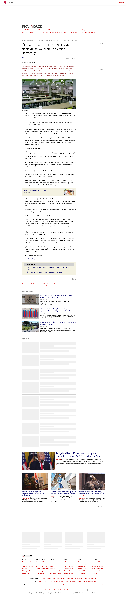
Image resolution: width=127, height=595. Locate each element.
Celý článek (59, 465)
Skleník (79, 581)
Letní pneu (67, 584)
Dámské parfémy (59, 584)
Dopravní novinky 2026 (97, 566)
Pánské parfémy (99, 584)
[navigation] (2, 2)
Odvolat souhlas (83, 590)
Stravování (49, 283)
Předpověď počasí (50, 578)
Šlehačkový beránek (69, 571)
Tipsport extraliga (82, 564)
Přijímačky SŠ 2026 (27, 564)
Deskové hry (75, 584)
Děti (55, 283)
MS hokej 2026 (81, 566)
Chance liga (81, 561)
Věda (37, 32)
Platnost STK (95, 573)
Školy (34, 283)
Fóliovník (84, 581)
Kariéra (45, 590)
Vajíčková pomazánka (55, 573)
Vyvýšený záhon (92, 581)
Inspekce (59, 283)
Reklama (39, 590)
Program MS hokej (82, 568)
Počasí (75, 32)
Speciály (70, 32)
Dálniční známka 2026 (97, 564)
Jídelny (39, 283)
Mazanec (52, 568)
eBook (67, 58)
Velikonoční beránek (69, 561)
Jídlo (44, 283)
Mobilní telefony (40, 584)
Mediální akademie (56, 590)
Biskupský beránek (69, 566)
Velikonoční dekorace (41, 566)
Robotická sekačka (55, 581)
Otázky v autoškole (96, 571)
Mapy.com (42, 578)
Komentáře (63, 30)
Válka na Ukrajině (55, 30)
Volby (41, 30)
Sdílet (73, 58)
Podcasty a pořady (55, 32)
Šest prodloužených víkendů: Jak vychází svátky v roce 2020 (44, 272)
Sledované (93, 32)
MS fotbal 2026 (82, 571)
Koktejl (88, 30)
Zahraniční (47, 30)
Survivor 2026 (69, 578)
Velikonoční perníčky (55, 571)
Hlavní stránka (26, 30)
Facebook (28, 590)
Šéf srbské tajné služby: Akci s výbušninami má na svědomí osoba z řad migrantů (34, 494)
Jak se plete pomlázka (41, 564)
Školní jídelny (31, 258)
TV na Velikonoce (40, 573)
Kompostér (73, 581)
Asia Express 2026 (79, 578)
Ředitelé (53, 286)
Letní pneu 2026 (96, 561)
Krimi (68, 30)
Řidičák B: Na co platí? (97, 568)
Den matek (25, 568)
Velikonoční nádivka (55, 561)
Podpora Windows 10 (90, 578)
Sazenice (39, 581)
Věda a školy (27, 192)
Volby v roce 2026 (26, 561)
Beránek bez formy (69, 573)
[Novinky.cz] (32, 26)
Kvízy (65, 32)
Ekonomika (78, 30)
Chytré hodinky (89, 584)
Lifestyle (84, 30)
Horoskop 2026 (26, 573)
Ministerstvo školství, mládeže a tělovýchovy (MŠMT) (35, 286)
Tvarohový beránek (69, 564)
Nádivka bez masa (54, 564)
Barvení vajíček (40, 561)
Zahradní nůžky (65, 581)
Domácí (38, 30)
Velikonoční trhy (61, 578)
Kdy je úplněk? (26, 571)
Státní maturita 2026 (27, 566)
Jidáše (51, 566)
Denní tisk (87, 32)
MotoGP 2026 (81, 573)
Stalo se (33, 30)
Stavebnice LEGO (49, 584)
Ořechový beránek (68, 568)
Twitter (34, 590)
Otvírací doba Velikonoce (42, 568)
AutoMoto (32, 32)
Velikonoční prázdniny (41, 571)
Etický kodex (65, 590)
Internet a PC (25, 32)
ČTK (23, 57)
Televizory (81, 584)
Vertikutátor (46, 581)
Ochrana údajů (74, 590)
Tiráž (49, 590)
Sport (62, 32)
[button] (49, 94)
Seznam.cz (121, 2)
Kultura (72, 30)
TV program (81, 32)
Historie (47, 32)
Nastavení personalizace (94, 590)
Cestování (42, 32)
